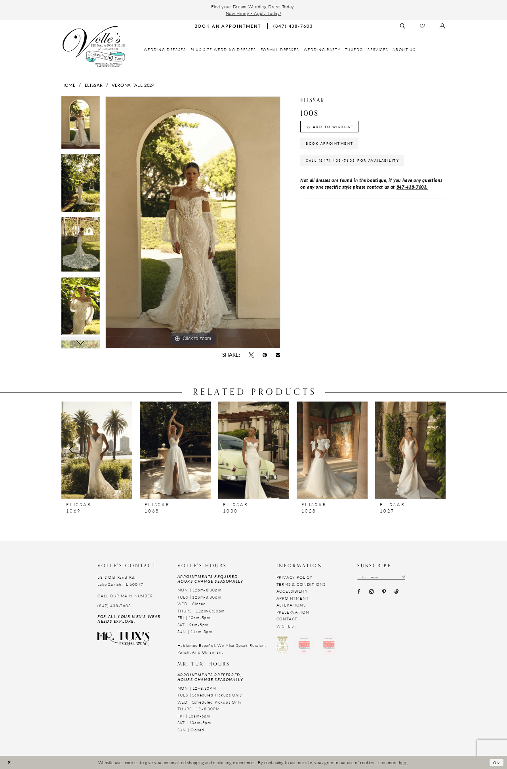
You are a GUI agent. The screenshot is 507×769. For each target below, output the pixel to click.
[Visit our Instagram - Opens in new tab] (371, 593)
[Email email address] (385, 577)
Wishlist (286, 626)
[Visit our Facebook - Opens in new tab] (358, 593)
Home (68, 85)
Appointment (292, 598)
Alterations (291, 605)
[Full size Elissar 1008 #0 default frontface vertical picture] (193, 222)
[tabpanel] (80, 125)
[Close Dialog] (10, 762)
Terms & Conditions (301, 584)
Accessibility (292, 591)
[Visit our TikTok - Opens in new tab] (397, 593)
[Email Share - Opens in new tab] (278, 355)
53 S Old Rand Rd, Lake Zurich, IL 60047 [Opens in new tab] (120, 580)
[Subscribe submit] (410, 577)
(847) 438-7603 (114, 605)
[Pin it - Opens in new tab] (265, 355)
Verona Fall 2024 (133, 85)
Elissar (94, 85)
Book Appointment (334, 147)
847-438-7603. (412, 194)
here (403, 762)
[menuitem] (165, 49)
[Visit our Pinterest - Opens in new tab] (384, 593)
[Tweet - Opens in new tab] (251, 355)
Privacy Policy (294, 577)
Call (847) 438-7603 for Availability (359, 167)
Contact (287, 619)
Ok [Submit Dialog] (496, 762)
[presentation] (96, 450)
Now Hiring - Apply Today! (253, 13)
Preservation (292, 612)
